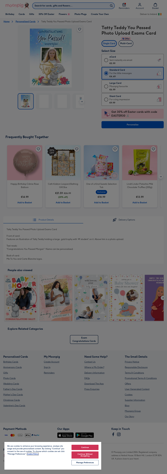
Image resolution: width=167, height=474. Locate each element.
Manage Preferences (85, 463)
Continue (85, 447)
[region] (52, 456)
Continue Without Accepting (85, 455)
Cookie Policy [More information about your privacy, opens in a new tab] (32, 454)
